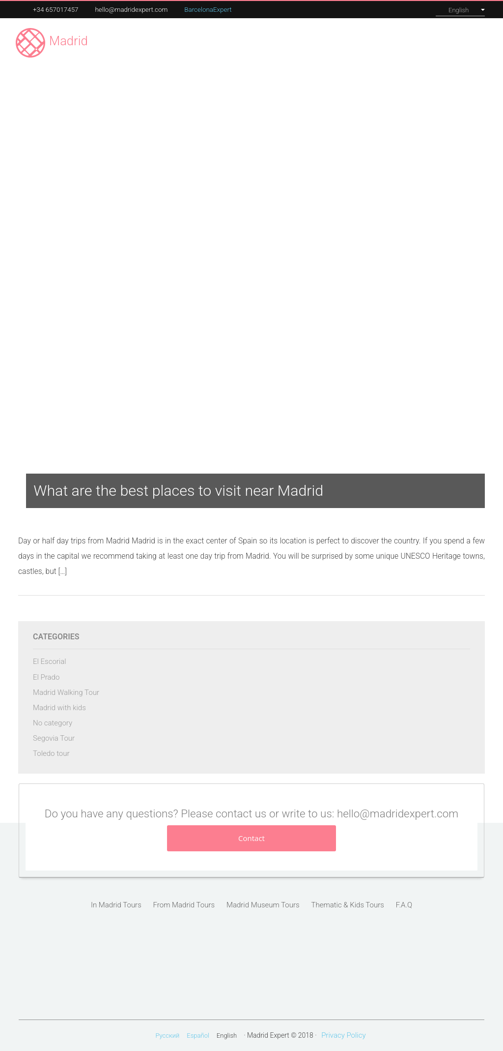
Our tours (330, 41)
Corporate (373, 41)
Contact (468, 42)
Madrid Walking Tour (66, 692)
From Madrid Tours (184, 905)
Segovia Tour (54, 738)
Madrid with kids (59, 707)
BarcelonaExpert (207, 9)
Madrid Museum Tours (263, 905)
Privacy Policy (343, 1035)
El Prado (46, 677)
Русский (167, 1035)
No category (52, 723)
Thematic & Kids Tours (347, 905)
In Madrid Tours (116, 905)
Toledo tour (51, 753)
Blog (437, 41)
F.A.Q (404, 905)
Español (198, 1035)
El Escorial (49, 661)
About (409, 41)
